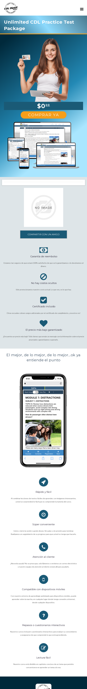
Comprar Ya (43, 114)
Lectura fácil (43, 657)
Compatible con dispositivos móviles (43, 589)
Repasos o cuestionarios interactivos (43, 625)
